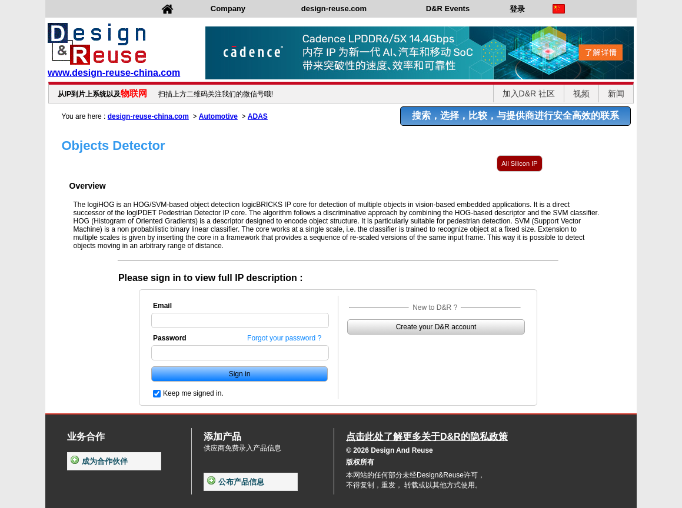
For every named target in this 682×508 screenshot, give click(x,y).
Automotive (218, 116)
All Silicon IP (519, 163)
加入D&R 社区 (529, 93)
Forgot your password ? (284, 338)
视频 (581, 93)
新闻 (616, 93)
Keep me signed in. (193, 393)
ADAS (258, 116)
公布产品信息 (235, 481)
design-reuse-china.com (148, 116)
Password (170, 338)
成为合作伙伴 (99, 461)
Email (162, 306)
